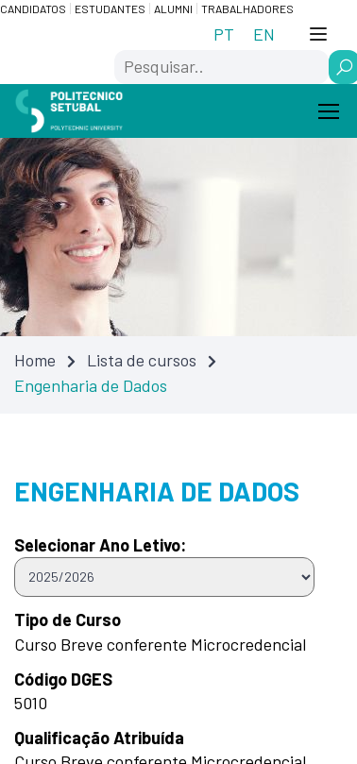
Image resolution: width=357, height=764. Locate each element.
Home (35, 359)
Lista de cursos (141, 359)
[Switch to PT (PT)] (224, 33)
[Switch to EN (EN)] (264, 33)
